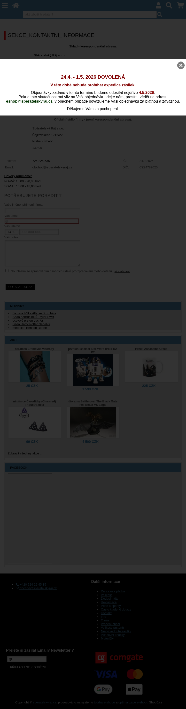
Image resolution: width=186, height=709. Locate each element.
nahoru (179, 702)
